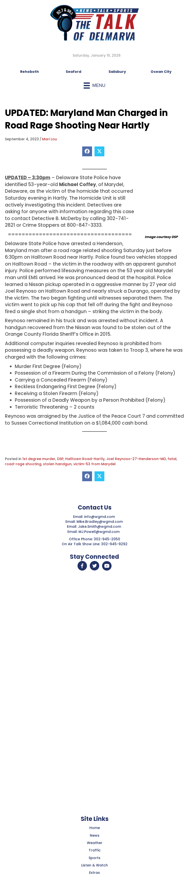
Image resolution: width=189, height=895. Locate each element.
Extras (94, 872)
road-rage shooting (23, 464)
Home (94, 827)
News (94, 835)
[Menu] (94, 85)
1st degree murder (38, 458)
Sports (94, 857)
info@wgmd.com (100, 516)
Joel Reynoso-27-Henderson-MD (136, 458)
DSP (60, 458)
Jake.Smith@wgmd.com (100, 526)
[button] (82, 565)
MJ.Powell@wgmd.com (100, 531)
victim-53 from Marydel (94, 464)
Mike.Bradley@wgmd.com (100, 521)
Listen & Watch (94, 865)
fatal (172, 458)
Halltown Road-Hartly (85, 458)
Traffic (95, 850)
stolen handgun (57, 464)
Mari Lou (49, 139)
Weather (94, 842)
